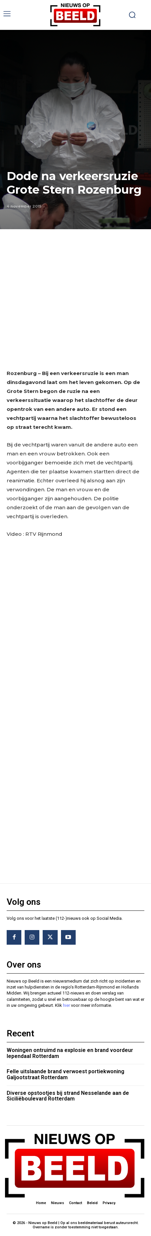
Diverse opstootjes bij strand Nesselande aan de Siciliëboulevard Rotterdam (68, 1096)
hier (66, 1005)
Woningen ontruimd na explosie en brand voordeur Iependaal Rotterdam (70, 1053)
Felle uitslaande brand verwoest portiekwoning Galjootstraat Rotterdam (65, 1074)
